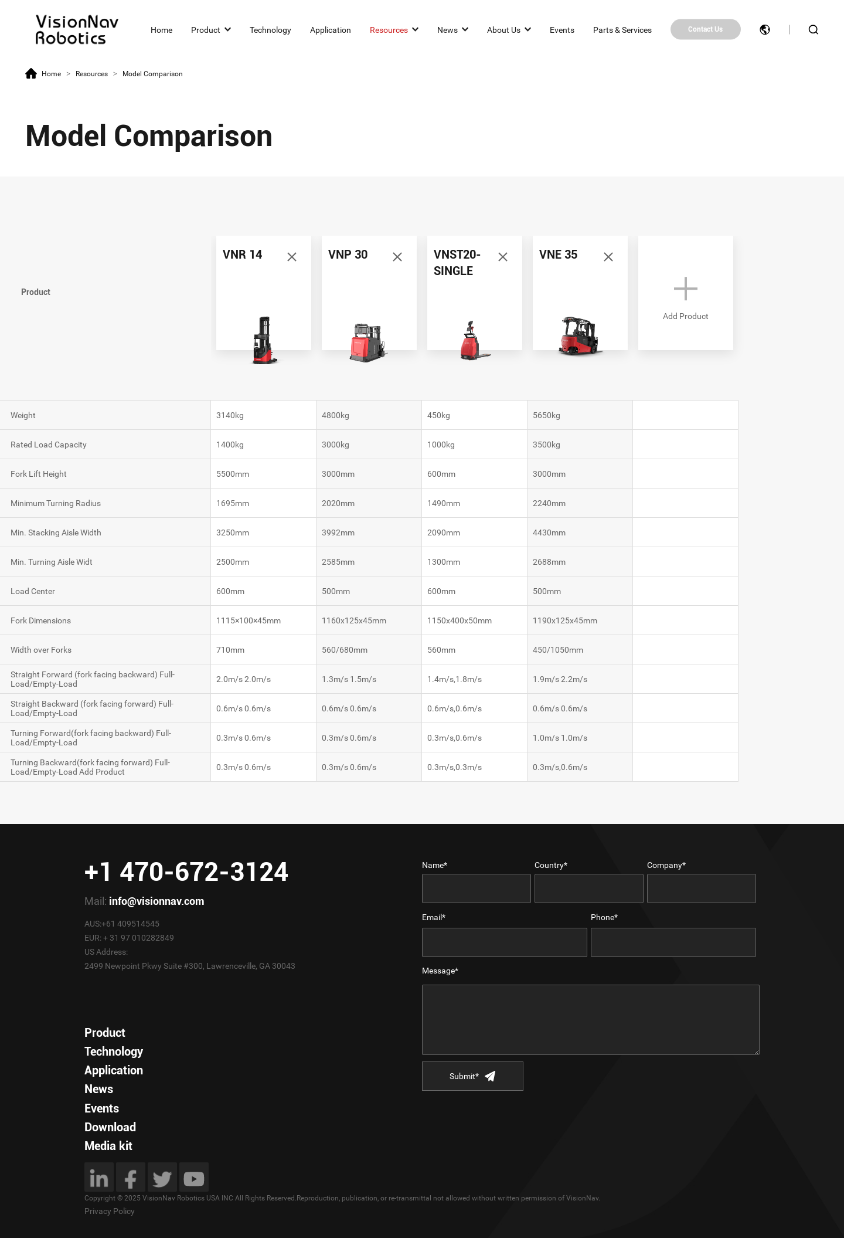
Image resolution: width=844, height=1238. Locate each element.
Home (161, 29)
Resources (389, 29)
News (447, 29)
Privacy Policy (109, 1211)
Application (330, 29)
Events (562, 29)
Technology (270, 29)
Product (205, 29)
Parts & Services (622, 29)
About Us (503, 29)
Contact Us (705, 29)
